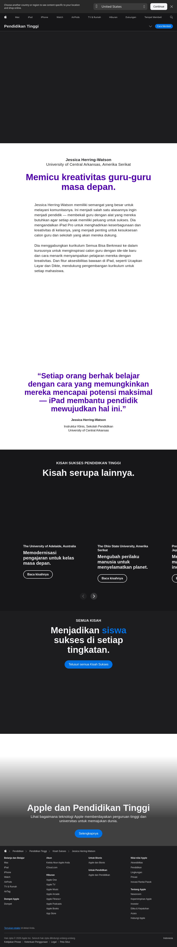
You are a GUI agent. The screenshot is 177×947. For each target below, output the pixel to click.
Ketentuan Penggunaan (36, 942)
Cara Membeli (164, 26)
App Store (51, 913)
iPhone (7, 872)
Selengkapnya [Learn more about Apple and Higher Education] (88, 833)
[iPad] (30, 17)
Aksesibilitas (137, 862)
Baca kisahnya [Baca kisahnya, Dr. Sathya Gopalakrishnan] (112, 578)
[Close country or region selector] (171, 6)
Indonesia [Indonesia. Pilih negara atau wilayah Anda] (168, 938)
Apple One (51, 880)
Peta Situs (65, 942)
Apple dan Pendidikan (99, 875)
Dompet (8, 904)
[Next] (93, 596)
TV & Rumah (10, 886)
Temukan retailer (12, 928)
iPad (6, 867)
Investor (135, 904)
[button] (120, 6)
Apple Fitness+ (53, 899)
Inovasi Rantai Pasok (141, 882)
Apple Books (52, 908)
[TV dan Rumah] (94, 17)
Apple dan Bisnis (97, 862)
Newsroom (136, 894)
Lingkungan (136, 872)
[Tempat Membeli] (153, 17)
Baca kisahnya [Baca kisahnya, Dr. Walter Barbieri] (38, 574)
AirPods (8, 882)
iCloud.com (51, 867)
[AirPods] (75, 17)
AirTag (7, 891)
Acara (133, 913)
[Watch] (60, 17)
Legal (53, 942)
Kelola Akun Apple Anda (58, 862)
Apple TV (50, 884)
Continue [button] (158, 6)
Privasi (134, 877)
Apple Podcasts (54, 904)
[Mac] (17, 17)
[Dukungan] (131, 17)
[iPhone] (44, 17)
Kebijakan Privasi (12, 942)
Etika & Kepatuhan (140, 908)
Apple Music (52, 889)
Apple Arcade (53, 894)
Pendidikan (136, 867)
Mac (6, 862)
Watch (7, 877)
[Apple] (5, 17)
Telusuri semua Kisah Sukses (88, 664)
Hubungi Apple (138, 918)
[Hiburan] (113, 17)
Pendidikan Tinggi (21, 26)
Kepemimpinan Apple (141, 899)
